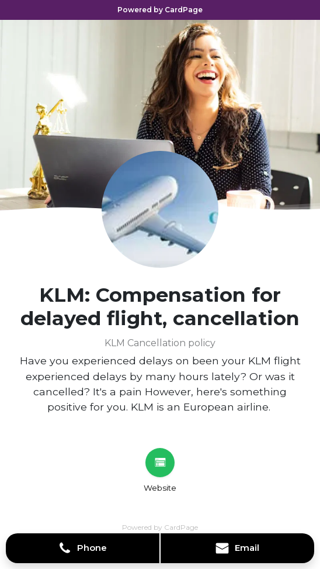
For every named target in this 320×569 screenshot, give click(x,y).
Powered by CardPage (160, 9)
